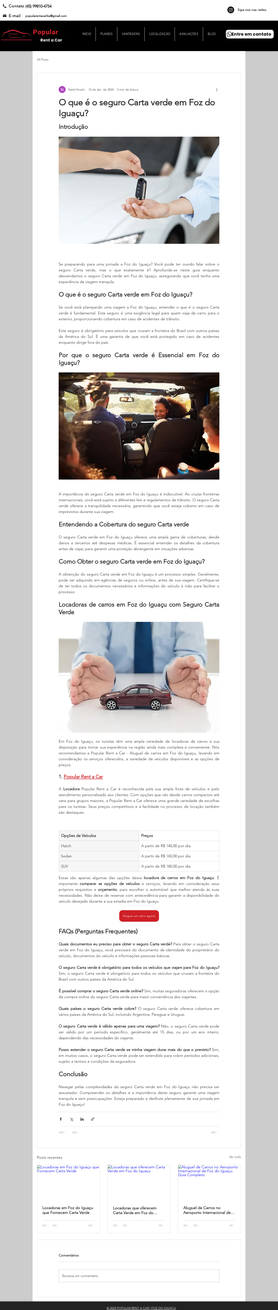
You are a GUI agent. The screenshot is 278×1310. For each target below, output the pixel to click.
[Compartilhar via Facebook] (61, 1119)
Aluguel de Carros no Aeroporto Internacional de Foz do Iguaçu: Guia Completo (207, 1210)
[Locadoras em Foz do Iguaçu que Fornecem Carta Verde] (68, 1182)
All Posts (42, 59)
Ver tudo (235, 1157)
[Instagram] (230, 10)
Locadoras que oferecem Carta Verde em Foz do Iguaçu (134, 1210)
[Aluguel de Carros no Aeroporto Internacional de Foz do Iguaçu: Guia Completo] (209, 1182)
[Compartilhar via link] (93, 1119)
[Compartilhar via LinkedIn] (82, 1119)
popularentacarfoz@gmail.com (46, 16)
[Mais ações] (216, 89)
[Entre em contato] (250, 34)
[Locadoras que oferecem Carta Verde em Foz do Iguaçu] (139, 1182)
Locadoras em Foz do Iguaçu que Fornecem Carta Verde (67, 1210)
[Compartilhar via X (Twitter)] (71, 1119)
